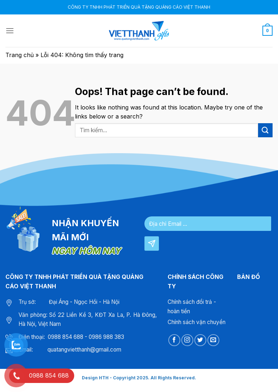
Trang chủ (19, 55)
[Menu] (9, 30)
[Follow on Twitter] (200, 340)
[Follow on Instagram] (187, 340)
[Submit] (265, 130)
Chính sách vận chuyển (197, 322)
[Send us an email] (213, 340)
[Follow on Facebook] (174, 340)
